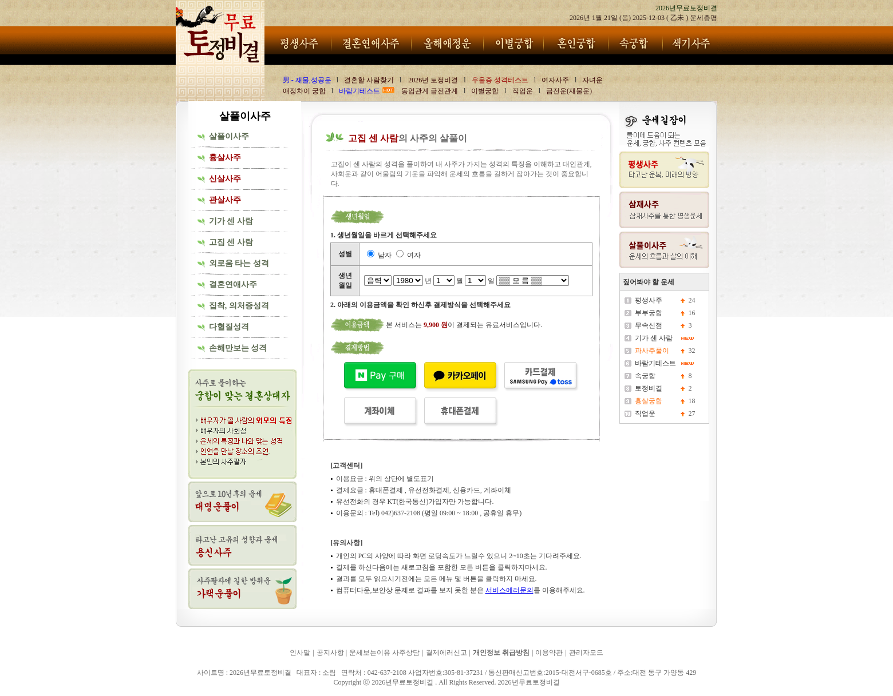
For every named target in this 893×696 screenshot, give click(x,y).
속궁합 (645, 376)
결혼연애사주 (233, 284)
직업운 (645, 413)
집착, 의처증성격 (239, 305)
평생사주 (648, 300)
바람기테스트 (655, 363)
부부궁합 (648, 313)
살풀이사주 (229, 136)
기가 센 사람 (231, 221)
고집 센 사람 (231, 242)
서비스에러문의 (509, 590)
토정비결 (648, 388)
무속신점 (648, 325)
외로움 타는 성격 (239, 263)
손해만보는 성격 (238, 348)
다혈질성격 (229, 327)
